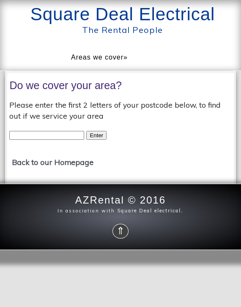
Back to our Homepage (52, 162)
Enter (96, 135)
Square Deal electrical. (149, 211)
